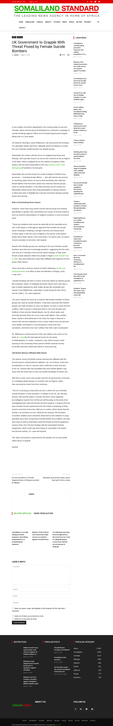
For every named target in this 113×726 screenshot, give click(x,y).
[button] (98, 22)
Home (21, 22)
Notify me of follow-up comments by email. (29, 616)
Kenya (64, 22)
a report (22, 337)
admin (16, 55)
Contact (22, 28)
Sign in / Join (33, 2)
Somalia (40, 22)
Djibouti (48, 22)
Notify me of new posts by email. (25, 619)
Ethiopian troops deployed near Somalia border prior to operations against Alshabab (31, 666)
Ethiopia (57, 22)
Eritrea (79, 22)
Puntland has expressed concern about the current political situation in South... (80, 128)
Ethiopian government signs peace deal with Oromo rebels (56, 479)
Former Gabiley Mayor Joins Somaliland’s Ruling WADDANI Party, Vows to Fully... (80, 112)
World (71, 22)
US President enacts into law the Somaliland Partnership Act (62, 669)
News (20, 34)
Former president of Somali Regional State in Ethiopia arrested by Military (25, 480)
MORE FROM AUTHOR (43, 513)
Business (87, 22)
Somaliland (29, 22)
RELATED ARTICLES (22, 513)
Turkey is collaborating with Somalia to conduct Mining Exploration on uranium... (80, 206)
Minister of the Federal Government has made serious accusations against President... (80, 66)
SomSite (58, 725)
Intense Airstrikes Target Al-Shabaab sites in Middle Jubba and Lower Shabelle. (80, 170)
